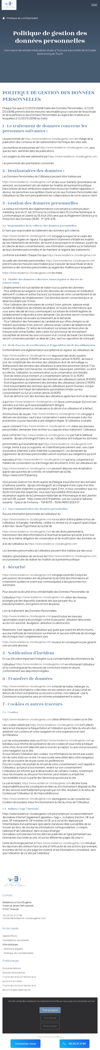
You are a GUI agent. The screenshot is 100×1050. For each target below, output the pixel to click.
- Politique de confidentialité (17, 953)
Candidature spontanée (15, 940)
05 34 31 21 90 (74, 1043)
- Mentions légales (12, 948)
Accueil (3, 18)
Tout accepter (50, 1010)
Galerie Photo (9, 935)
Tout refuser (50, 1017)
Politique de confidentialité (22, 18)
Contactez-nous (25, 1043)
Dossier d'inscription (13, 972)
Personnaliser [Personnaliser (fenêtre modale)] (50, 1026)
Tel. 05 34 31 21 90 (12, 915)
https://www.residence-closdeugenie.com (49, 139)
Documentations (11, 968)
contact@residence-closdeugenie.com (24, 918)
